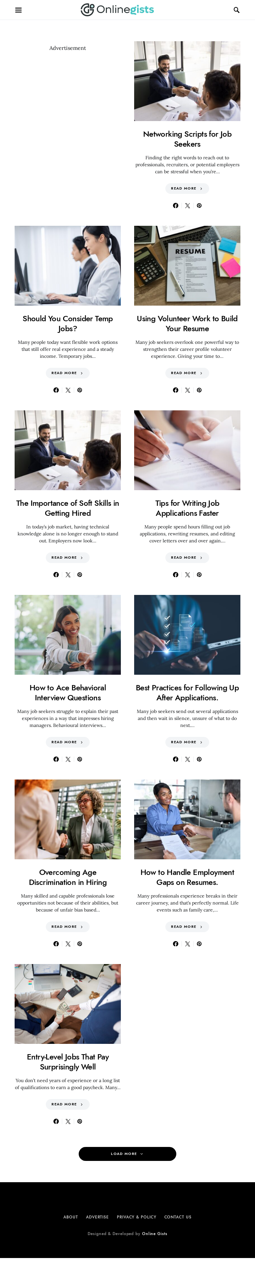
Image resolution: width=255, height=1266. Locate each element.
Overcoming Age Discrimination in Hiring (68, 877)
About (70, 1217)
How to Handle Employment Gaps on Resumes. (187, 877)
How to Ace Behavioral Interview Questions (68, 692)
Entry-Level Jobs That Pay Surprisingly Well (68, 1061)
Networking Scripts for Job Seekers (187, 138)
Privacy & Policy (136, 1217)
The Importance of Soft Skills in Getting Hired (67, 507)
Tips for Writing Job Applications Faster (187, 507)
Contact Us (178, 1217)
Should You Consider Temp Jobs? (68, 323)
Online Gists (154, 1233)
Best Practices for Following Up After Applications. (187, 692)
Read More (183, 188)
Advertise (97, 1217)
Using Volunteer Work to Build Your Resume (187, 323)
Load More (124, 1153)
